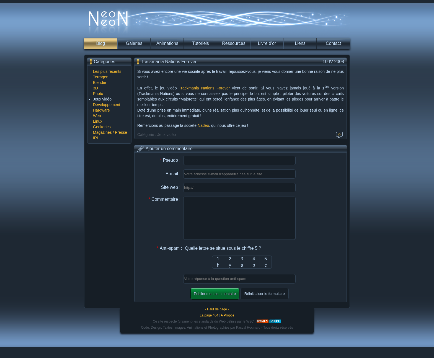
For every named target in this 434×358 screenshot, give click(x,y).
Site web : (170, 187)
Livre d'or (267, 43)
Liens (300, 43)
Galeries (134, 43)
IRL (96, 138)
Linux (97, 121)
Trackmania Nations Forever (204, 88)
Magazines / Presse (110, 132)
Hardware (101, 110)
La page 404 (209, 324)
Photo (98, 93)
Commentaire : (164, 199)
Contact (333, 43)
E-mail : (173, 173)
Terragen (100, 77)
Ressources (233, 43)
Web (97, 116)
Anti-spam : (169, 256)
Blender (99, 82)
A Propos (227, 324)
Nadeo (203, 125)
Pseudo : (170, 160)
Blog (100, 43)
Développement (106, 104)
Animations (167, 43)
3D (95, 88)
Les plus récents (107, 71)
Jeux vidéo (102, 99)
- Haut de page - (217, 318)
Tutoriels (200, 43)
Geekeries (102, 127)
